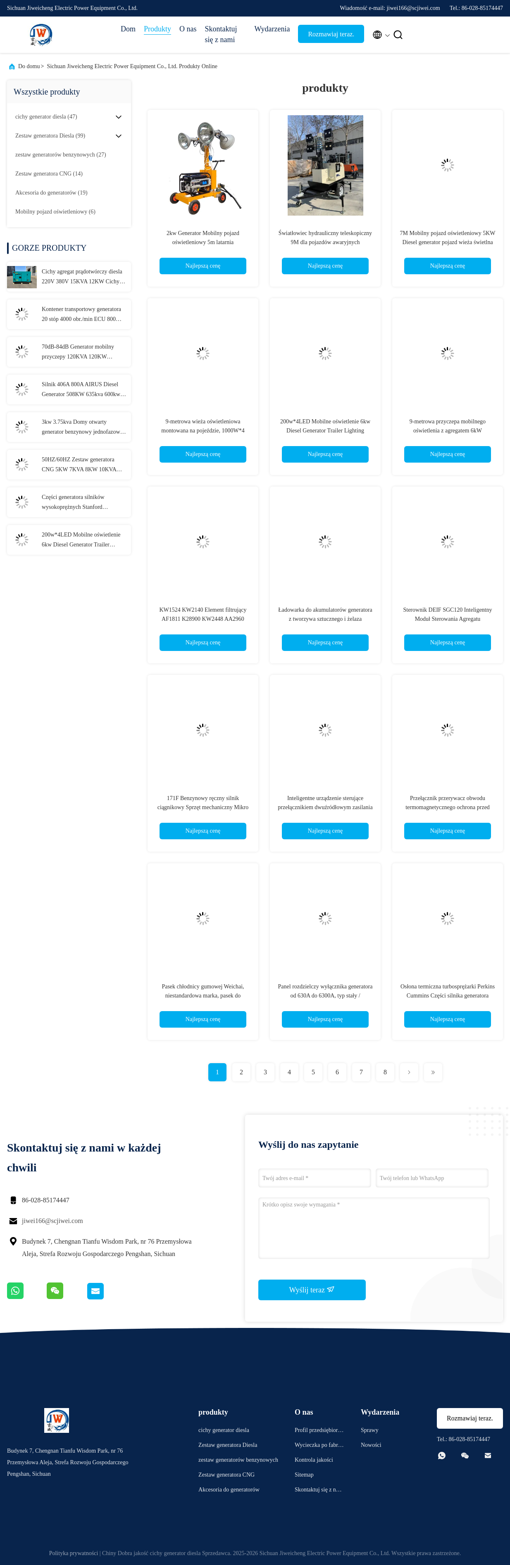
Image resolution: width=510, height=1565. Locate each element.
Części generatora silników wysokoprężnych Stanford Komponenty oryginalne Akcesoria (82, 503)
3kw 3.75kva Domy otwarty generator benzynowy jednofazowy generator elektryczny (82, 428)
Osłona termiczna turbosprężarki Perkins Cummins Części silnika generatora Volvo (447, 995)
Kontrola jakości (314, 1460)
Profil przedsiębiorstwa (318, 1431)
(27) (60, 155)
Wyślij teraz (312, 1289)
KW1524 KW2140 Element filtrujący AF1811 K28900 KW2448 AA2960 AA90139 (202, 619)
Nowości (371, 1445)
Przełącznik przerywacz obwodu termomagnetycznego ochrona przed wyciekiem (447, 807)
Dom (128, 29)
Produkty (157, 29)
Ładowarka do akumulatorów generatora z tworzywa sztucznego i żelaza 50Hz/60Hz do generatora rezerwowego (325, 619)
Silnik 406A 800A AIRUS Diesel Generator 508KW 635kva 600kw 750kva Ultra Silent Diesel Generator (81, 390)
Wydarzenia (272, 29)
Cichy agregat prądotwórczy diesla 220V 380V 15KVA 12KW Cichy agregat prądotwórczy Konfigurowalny (82, 277)
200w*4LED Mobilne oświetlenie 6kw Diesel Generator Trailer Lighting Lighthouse (81, 541)
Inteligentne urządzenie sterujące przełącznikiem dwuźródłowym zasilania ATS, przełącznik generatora (325, 807)
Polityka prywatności (73, 1553)
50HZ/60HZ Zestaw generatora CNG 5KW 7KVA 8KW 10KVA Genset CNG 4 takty (79, 465)
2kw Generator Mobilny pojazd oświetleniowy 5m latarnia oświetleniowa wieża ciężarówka (203, 242)
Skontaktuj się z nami (221, 34)
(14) (49, 174)
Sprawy (370, 1430)
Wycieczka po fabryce (319, 1446)
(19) (51, 193)
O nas (188, 29)
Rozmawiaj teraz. (331, 34)
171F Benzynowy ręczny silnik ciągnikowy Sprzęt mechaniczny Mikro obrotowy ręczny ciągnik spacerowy (202, 807)
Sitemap (304, 1475)
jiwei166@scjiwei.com (52, 1220)
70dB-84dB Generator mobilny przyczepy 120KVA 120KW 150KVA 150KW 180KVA (78, 353)
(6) (55, 212)
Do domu (29, 66)
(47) (46, 117)
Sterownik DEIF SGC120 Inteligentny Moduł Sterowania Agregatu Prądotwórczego (447, 619)
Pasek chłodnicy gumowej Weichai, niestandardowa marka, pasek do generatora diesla (203, 995)
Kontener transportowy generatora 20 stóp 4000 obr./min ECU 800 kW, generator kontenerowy (81, 315)
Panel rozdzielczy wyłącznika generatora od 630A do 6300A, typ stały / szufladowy (325, 995)
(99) (50, 136)
